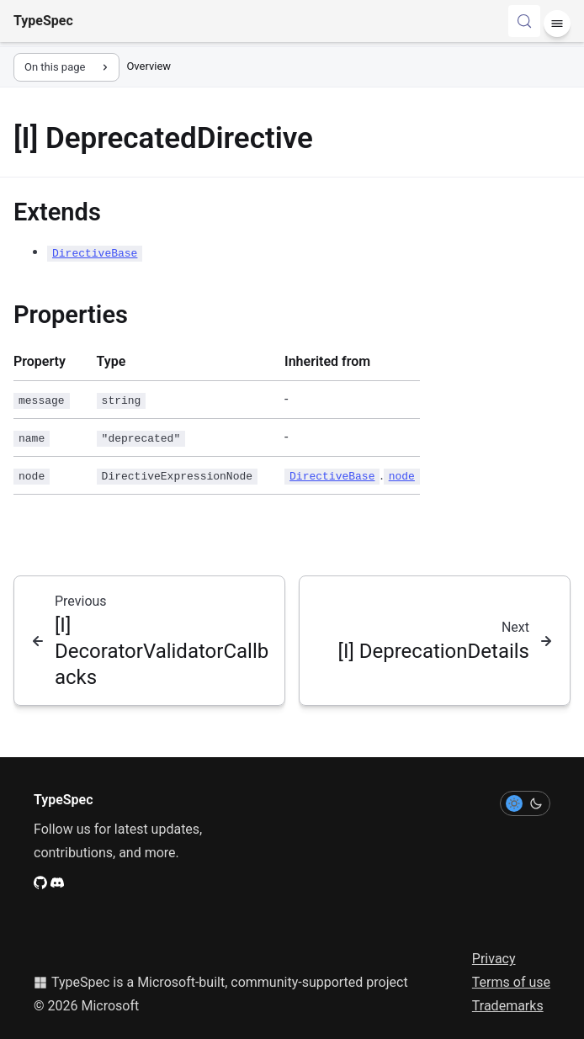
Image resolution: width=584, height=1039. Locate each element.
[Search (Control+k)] (524, 21)
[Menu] (557, 23)
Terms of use (511, 982)
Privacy (494, 959)
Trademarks (508, 1006)
